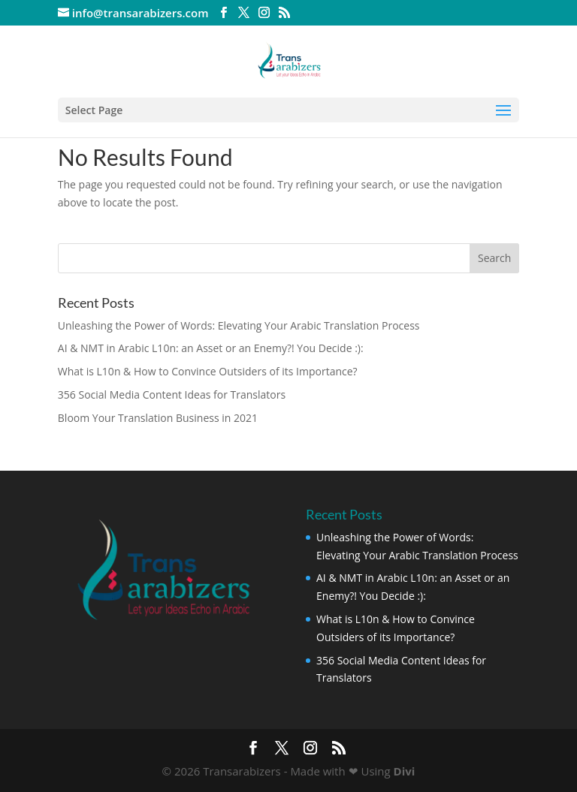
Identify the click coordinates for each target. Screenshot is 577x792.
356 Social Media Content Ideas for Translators (171, 394)
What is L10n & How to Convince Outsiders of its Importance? (208, 371)
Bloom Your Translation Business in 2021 (158, 418)
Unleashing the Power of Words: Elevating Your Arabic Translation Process (239, 325)
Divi (404, 770)
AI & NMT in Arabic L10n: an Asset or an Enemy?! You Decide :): (211, 348)
